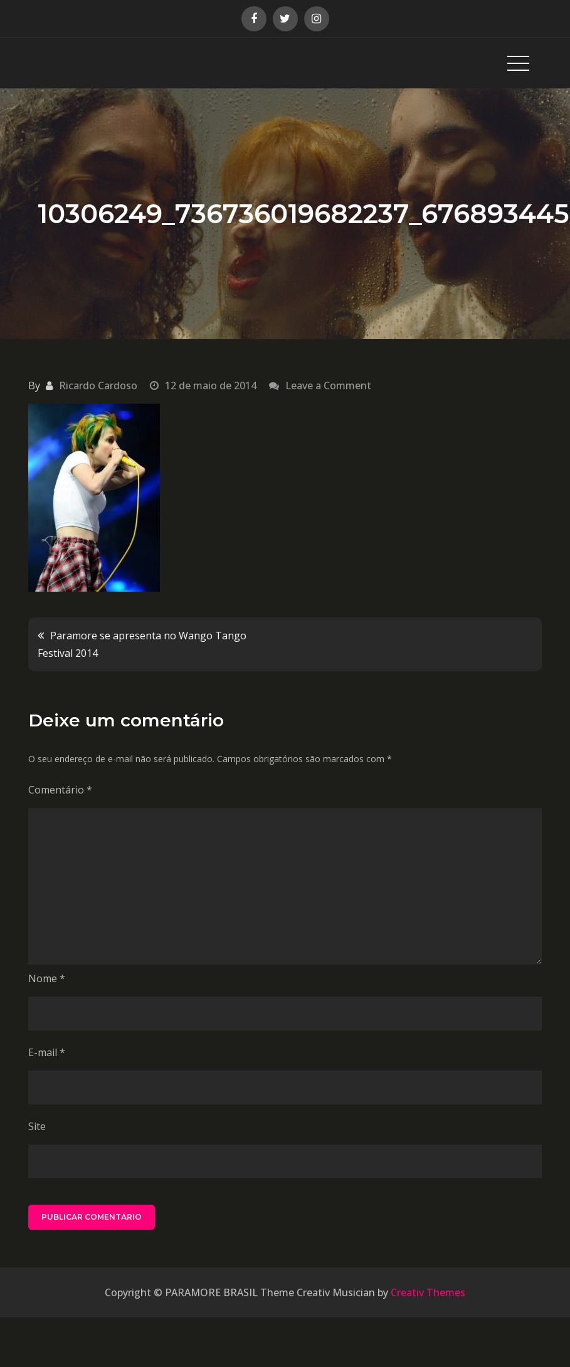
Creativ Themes (428, 1292)
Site (37, 1126)
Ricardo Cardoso (98, 385)
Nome (46, 978)
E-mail (46, 1052)
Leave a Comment (328, 385)
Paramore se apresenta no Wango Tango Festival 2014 (142, 644)
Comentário (60, 790)
